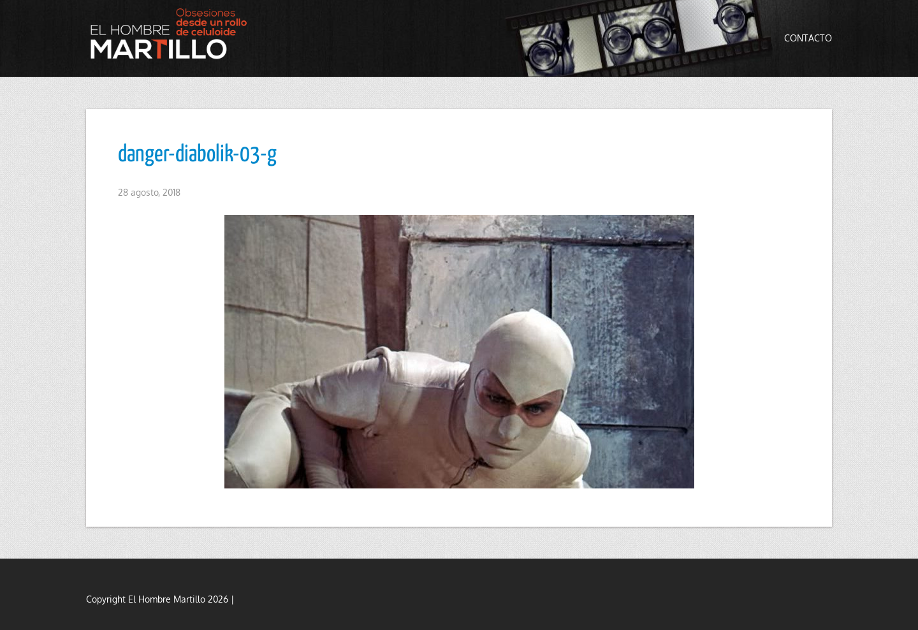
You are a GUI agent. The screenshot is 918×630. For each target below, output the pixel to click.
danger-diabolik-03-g (197, 154)
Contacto (808, 38)
